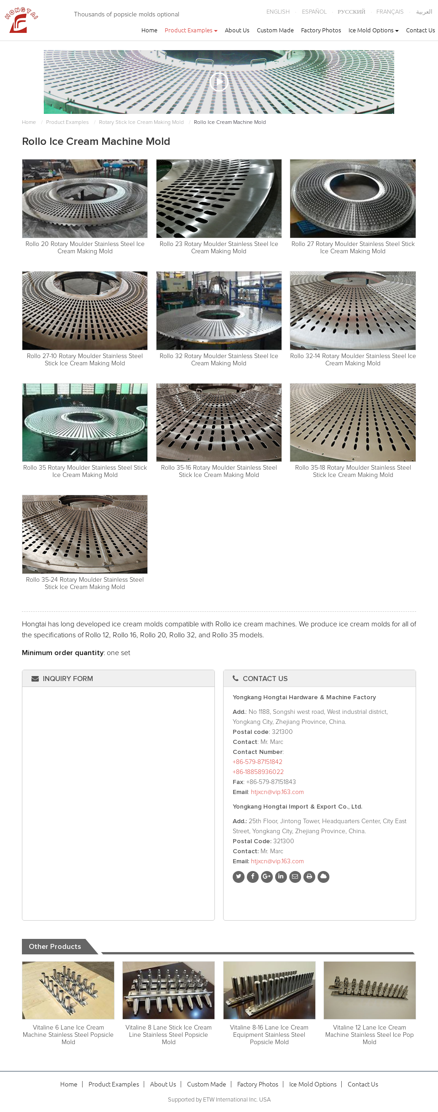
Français (390, 12)
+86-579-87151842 (257, 762)
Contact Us (420, 30)
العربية (424, 12)
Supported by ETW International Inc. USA (219, 1100)
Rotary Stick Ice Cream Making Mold (141, 122)
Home (149, 30)
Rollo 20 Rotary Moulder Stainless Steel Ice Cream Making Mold (85, 248)
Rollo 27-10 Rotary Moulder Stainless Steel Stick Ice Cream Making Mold (85, 360)
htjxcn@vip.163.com (277, 792)
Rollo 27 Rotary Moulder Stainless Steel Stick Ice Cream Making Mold (353, 248)
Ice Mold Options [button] (374, 30)
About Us (237, 30)
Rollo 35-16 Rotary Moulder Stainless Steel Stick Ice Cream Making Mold (219, 471)
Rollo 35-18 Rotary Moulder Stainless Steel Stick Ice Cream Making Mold (353, 471)
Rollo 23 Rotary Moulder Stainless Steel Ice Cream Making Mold (219, 248)
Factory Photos (321, 30)
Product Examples (67, 122)
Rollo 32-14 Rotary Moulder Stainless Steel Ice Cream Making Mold (353, 360)
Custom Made (275, 30)
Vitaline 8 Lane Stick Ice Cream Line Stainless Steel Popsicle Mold (168, 1035)
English (278, 12)
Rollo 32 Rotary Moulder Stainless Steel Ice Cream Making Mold (219, 360)
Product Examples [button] (191, 30)
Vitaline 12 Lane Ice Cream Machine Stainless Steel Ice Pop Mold (369, 1035)
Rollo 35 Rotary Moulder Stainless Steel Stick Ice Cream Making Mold (85, 471)
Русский (351, 12)
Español (314, 12)
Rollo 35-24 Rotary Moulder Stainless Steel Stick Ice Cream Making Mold (85, 583)
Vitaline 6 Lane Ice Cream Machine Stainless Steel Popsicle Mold (68, 1035)
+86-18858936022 (258, 772)
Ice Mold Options (313, 1084)
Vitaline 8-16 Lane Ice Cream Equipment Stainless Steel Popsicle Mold (269, 1035)
